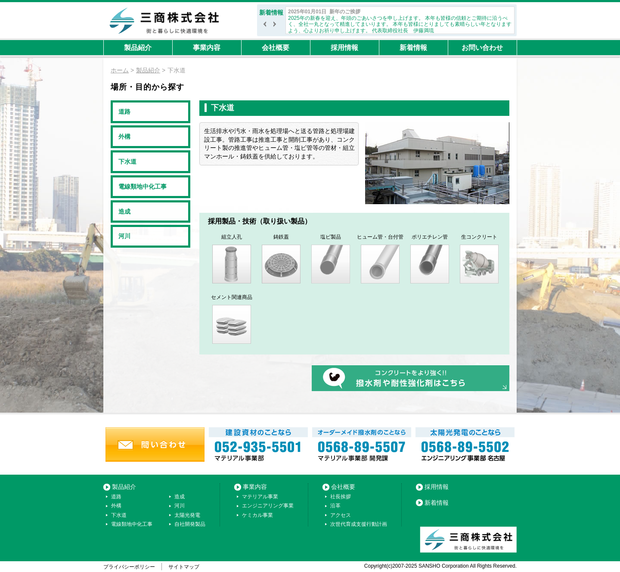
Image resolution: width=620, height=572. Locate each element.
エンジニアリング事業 (268, 506)
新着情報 (413, 47)
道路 (124, 111)
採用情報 (344, 47)
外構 (124, 136)
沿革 (335, 506)
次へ (276, 26)
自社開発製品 (189, 524)
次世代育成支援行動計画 (358, 524)
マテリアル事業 (260, 497)
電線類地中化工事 (142, 186)
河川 (124, 236)
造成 (124, 211)
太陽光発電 (187, 515)
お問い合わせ (482, 47)
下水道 (127, 161)
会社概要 (275, 47)
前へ (266, 26)
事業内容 (206, 47)
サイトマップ (183, 567)
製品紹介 (138, 47)
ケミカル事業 (257, 515)
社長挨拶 (340, 497)
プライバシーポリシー (129, 567)
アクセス (340, 515)
